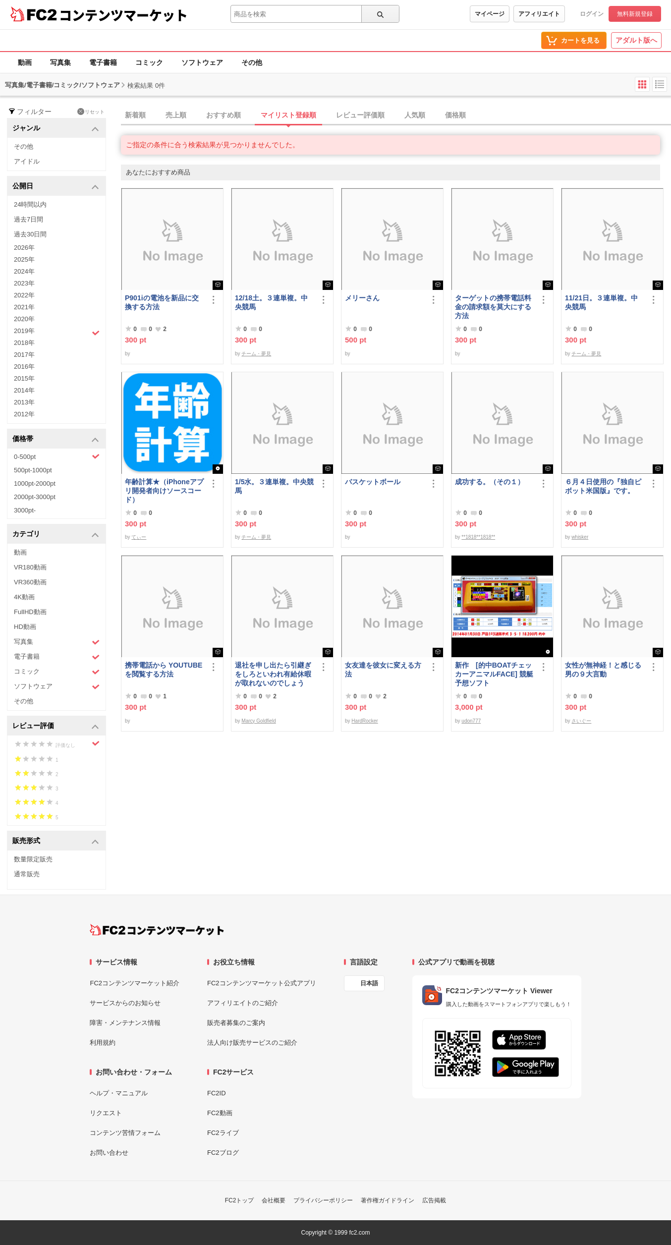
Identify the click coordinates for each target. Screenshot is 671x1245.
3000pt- (25, 510)
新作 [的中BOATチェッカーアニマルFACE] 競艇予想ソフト (494, 674)
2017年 (24, 354)
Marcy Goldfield (258, 721)
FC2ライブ (223, 1132)
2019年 (57, 332)
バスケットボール (372, 482)
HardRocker (364, 721)
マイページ (489, 13)
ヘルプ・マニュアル (119, 1093)
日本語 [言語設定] (369, 983)
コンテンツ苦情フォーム (125, 1132)
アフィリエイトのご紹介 (242, 1003)
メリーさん (362, 298)
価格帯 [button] (55, 439)
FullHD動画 (30, 612)
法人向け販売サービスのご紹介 (252, 1042)
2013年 (24, 402)
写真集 (60, 62)
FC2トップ (239, 1200)
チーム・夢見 (256, 353)
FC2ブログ (223, 1152)
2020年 (24, 319)
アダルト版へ (636, 40)
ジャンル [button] (55, 128)
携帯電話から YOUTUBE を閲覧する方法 (163, 669)
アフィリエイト (539, 13)
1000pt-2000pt (35, 483)
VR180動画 (30, 567)
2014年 (24, 390)
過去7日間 (28, 219)
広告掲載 (434, 1200)
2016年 (24, 366)
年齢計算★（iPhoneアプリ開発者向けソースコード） (164, 491)
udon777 (471, 721)
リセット (91, 111)
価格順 (455, 115)
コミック (149, 62)
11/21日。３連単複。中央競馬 (601, 302)
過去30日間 (30, 234)
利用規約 (102, 1042)
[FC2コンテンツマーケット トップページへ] (157, 930)
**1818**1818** (478, 537)
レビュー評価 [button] (55, 726)
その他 (251, 62)
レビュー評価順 (360, 115)
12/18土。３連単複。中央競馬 (271, 302)
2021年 (24, 307)
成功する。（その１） (489, 482)
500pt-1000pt (33, 470)
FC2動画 (219, 1113)
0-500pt (57, 456)
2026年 (24, 247)
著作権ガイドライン (387, 1200)
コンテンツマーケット (123, 14)
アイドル (27, 161)
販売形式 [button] (55, 841)
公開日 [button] (55, 186)
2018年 (24, 342)
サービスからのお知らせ (125, 1003)
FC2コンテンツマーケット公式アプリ (261, 983)
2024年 (24, 271)
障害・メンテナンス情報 (125, 1022)
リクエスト (106, 1113)
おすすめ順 (223, 115)
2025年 (24, 259)
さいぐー (581, 721)
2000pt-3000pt (35, 497)
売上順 (176, 115)
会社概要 (273, 1200)
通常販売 (27, 874)
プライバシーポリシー (323, 1200)
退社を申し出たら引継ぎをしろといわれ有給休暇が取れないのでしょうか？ (273, 674)
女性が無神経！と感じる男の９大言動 (603, 669)
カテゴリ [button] (55, 534)
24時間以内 (30, 204)
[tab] (396, 115)
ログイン (592, 13)
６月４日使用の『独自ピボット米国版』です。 (603, 486)
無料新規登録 (635, 13)
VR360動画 (30, 582)
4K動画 (24, 597)
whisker (579, 537)
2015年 (24, 378)
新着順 (135, 115)
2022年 (24, 295)
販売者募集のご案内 (236, 1022)
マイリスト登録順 (288, 115)
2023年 (24, 283)
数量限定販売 (33, 859)
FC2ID (216, 1093)
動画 (25, 62)
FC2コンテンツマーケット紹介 (134, 983)
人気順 (414, 115)
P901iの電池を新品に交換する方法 (162, 302)
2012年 (24, 414)
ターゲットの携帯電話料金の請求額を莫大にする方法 (493, 307)
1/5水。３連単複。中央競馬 (274, 486)
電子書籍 (103, 62)
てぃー (138, 537)
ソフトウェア (202, 62)
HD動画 (25, 626)
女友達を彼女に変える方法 (383, 669)
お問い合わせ (109, 1152)
